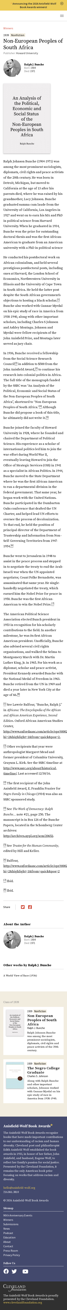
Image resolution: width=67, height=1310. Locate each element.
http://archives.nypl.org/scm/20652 (28, 836)
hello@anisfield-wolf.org (19, 1188)
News (6, 1228)
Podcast (8, 1233)
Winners (8, 28)
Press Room (10, 1250)
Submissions (10, 1224)
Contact (8, 1246)
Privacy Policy (11, 1255)
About (7, 1242)
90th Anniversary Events (17, 1215)
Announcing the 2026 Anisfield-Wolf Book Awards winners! (34, 5)
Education (9, 1237)
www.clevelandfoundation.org (22, 1302)
